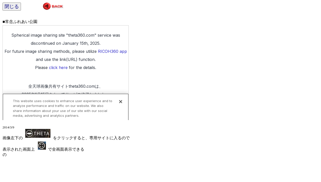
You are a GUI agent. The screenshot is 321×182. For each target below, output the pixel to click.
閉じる (12, 6)
